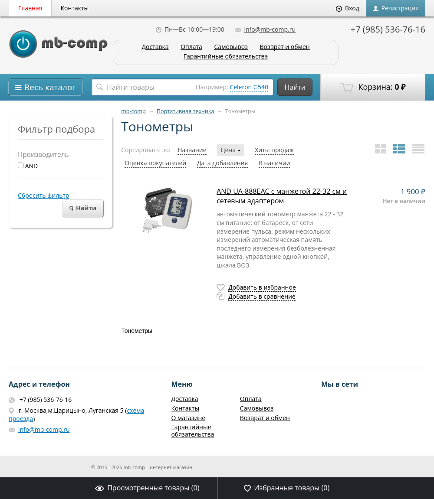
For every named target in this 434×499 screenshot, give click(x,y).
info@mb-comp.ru (265, 29)
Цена (230, 150)
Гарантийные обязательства (226, 56)
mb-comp (133, 111)
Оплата (191, 47)
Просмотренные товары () (147, 487)
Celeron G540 (249, 87)
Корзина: (372, 87)
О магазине (188, 418)
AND (28, 166)
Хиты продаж (274, 150)
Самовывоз (231, 47)
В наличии (274, 163)
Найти (295, 87)
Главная (30, 8)
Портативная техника (185, 111)
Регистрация (396, 8)
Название (192, 150)
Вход (347, 8)
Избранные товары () (286, 487)
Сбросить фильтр (43, 195)
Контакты (75, 8)
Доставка (154, 47)
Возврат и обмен (284, 47)
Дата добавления (222, 163)
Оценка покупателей (155, 163)
